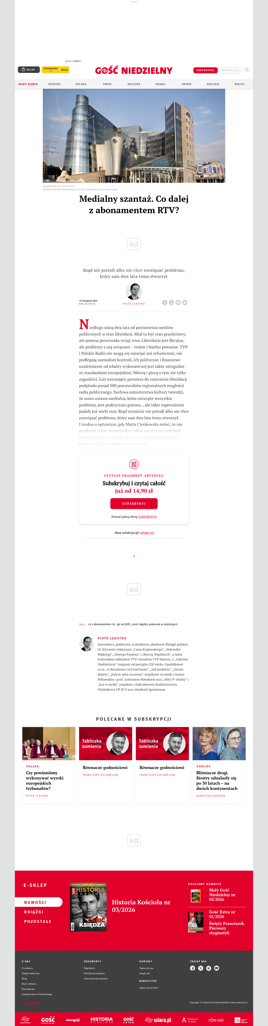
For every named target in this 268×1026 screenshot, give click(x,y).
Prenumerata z (51, 69)
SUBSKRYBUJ (206, 70)
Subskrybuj (134, 504)
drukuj (179, 301)
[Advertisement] (134, 31)
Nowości (32, 902)
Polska (81, 84)
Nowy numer (28, 84)
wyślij (185, 301)
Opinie (187, 84)
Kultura (134, 84)
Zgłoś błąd (30, 1002)
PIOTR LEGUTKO (140, 624)
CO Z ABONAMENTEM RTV (102, 624)
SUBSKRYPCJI (147, 517)
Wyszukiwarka (246, 69)
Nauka (160, 84)
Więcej (240, 84)
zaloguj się (230, 70)
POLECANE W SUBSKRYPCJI (163, 624)
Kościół (54, 84)
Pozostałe (32, 921)
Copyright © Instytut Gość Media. (205, 1002)
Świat (107, 84)
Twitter (172, 301)
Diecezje (213, 84)
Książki (32, 912)
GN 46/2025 (87, 303)
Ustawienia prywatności (96, 978)
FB (165, 301)
